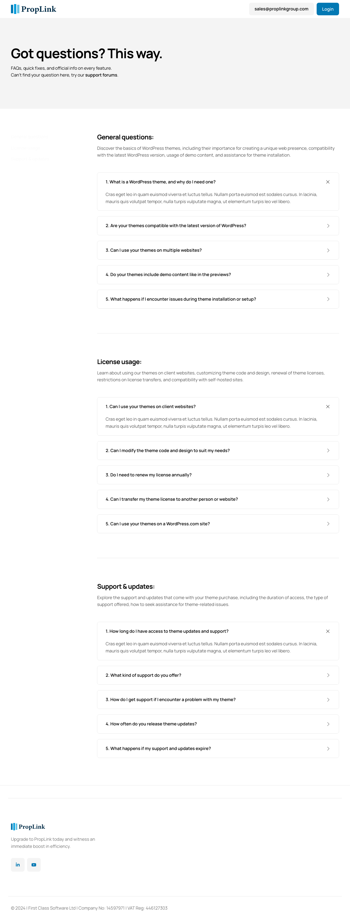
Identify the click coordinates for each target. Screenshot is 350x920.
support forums (101, 75)
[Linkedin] (18, 865)
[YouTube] (34, 865)
